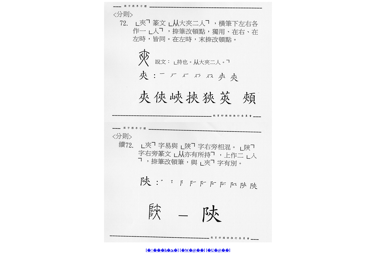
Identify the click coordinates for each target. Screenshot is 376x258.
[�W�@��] (192, 250)
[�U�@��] (218, 250)
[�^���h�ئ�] (162, 250)
